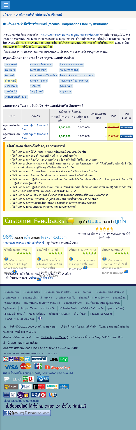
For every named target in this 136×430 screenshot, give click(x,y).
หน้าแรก (7, 14)
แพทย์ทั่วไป (11, 91)
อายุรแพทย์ (66, 91)
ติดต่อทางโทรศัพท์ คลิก (16, 348)
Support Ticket (28, 308)
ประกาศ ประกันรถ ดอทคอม (19, 319)
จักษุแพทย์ (10, 70)
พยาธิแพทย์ (11, 86)
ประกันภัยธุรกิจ (11, 303)
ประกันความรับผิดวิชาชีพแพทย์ (42, 303)
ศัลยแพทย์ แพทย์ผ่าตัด (71, 64)
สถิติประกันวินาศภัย (92, 308)
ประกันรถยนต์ (11, 292)
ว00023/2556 (28, 332)
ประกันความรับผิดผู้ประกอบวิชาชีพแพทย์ (38, 14)
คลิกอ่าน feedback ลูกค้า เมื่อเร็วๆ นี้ (23, 243)
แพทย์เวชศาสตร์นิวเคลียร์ (43, 75)
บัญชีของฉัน (10, 308)
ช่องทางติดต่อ (37, 313)
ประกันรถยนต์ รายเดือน (57, 292)
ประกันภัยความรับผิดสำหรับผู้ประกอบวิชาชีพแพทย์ (70, 35)
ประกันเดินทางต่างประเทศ (94, 297)
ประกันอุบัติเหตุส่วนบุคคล (37, 297)
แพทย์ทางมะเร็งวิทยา (16, 96)
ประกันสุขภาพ (11, 297)
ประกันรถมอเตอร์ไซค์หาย (110, 292)
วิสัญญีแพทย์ (36, 91)
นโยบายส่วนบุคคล (59, 313)
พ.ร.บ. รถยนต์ (83, 292)
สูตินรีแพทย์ (66, 86)
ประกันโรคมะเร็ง (65, 297)
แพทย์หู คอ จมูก (38, 80)
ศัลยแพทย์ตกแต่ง (69, 70)
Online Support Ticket (53, 337)
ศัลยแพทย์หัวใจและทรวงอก (74, 80)
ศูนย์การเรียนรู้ (115, 308)
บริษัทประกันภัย (68, 308)
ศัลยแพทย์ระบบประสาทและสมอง (77, 75)
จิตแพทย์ (9, 75)
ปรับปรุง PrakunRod (41, 277)
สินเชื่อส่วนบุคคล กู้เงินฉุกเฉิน (103, 303)
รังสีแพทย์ (35, 86)
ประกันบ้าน (119, 297)
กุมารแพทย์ (11, 64)
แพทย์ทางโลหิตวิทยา (41, 64)
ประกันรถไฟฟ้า (31, 292)
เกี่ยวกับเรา (80, 313)
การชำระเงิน (48, 308)
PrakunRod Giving (101, 313)
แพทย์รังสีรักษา (38, 70)
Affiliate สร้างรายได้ (14, 313)
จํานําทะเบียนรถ (73, 303)
